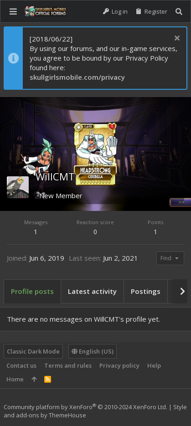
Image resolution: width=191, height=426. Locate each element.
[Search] (179, 11)
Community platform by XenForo (85, 407)
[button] (13, 11)
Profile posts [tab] (32, 291)
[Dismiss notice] (176, 39)
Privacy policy (119, 365)
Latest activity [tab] (92, 291)
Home (15, 379)
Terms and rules (68, 365)
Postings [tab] (145, 291)
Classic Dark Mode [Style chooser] (33, 351)
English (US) (93, 351)
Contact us (21, 365)
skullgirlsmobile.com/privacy (77, 77)
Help (154, 365)
